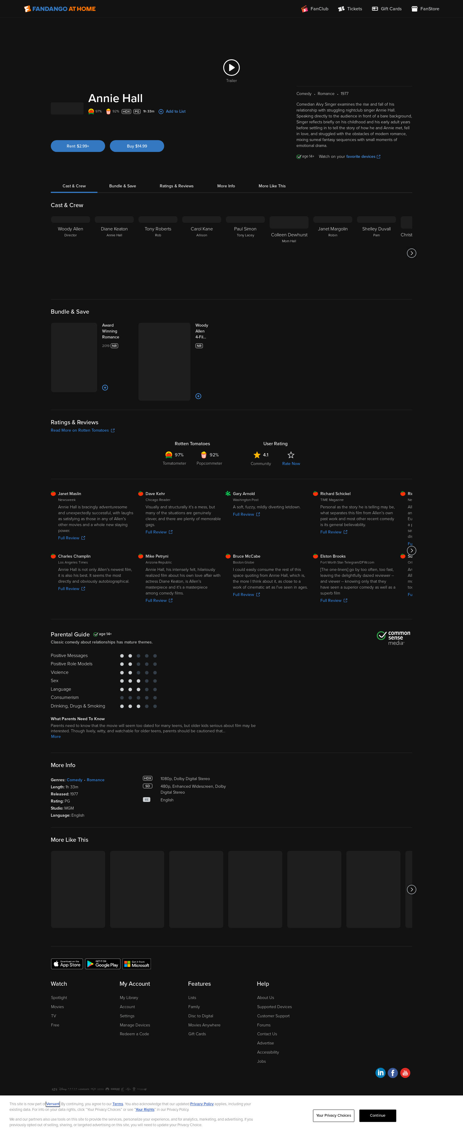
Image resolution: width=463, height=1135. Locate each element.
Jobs (261, 1036)
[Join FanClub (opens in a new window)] (315, 9)
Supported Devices (274, 982)
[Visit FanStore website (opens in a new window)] (425, 9)
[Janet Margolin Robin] (333, 260)
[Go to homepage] (60, 9)
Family (194, 982)
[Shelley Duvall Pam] (376, 260)
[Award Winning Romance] (110, 336)
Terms (118, 1104)
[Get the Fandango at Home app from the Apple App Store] (67, 938)
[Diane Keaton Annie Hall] (114, 260)
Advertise (265, 1018)
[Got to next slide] (411, 260)
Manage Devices (135, 1000)
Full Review (71, 513)
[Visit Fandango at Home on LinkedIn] (380, 1049)
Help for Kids (223, 1074)
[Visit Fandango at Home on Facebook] (392, 1049)
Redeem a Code (134, 1009)
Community (261, 439)
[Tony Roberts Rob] (158, 260)
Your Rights (145, 1109)
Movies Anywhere (204, 1000)
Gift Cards (197, 1009)
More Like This (272, 193)
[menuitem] (386, 9)
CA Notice (162, 1074)
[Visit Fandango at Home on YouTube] (405, 1049)
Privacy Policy (87, 1074)
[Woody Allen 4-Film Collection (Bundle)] (197, 339)
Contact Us (267, 1009)
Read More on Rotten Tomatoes (83, 405)
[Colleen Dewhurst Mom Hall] (289, 260)
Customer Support (273, 991)
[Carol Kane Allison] (201, 260)
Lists (192, 973)
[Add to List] (90, 372)
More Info (226, 193)
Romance (96, 755)
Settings (127, 991)
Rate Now (291, 439)
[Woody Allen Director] (70, 260)
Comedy (74, 755)
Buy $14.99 (137, 161)
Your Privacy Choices (131, 1074)
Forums (263, 1000)
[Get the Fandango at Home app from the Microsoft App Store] (136, 938)
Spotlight (59, 973)
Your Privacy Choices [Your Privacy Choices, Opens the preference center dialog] (333, 1115)
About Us (265, 973)
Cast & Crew (74, 193)
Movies (57, 982)
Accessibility (268, 1027)
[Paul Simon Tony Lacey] (245, 260)
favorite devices (363, 163)
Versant (52, 1104)
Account (127, 982)
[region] (231, 1115)
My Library (129, 973)
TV (53, 991)
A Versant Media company (393, 1074)
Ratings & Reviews (177, 193)
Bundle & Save (122, 193)
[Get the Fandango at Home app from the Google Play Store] (103, 938)
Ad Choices (60, 1074)
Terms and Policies (192, 1074)
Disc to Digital (200, 991)
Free (55, 1000)
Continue (377, 1115)
